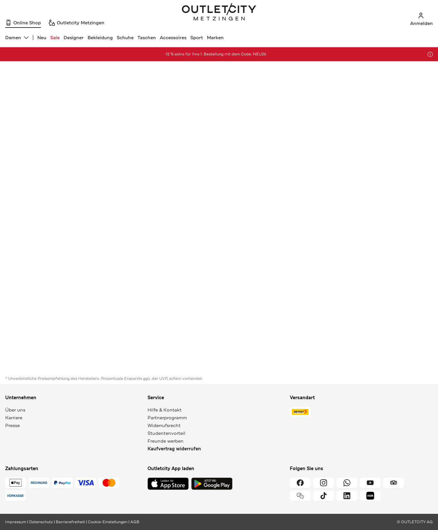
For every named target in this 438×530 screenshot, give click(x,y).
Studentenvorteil (166, 433)
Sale (55, 37)
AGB (134, 521)
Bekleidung (100, 37)
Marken (215, 37)
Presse (12, 425)
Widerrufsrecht (164, 425)
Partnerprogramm (167, 418)
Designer (74, 37)
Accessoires (173, 37)
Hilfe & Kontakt (165, 410)
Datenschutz (41, 521)
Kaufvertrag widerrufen (174, 449)
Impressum (15, 521)
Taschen (146, 37)
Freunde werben (165, 441)
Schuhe (125, 37)
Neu (41, 37)
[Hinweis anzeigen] (430, 54)
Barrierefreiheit (70, 521)
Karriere (13, 418)
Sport (196, 37)
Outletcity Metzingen (219, 13)
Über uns (15, 410)
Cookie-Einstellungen (107, 521)
